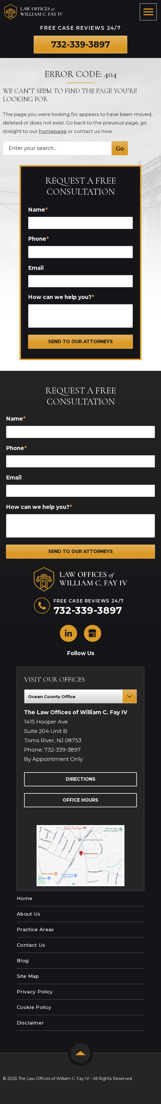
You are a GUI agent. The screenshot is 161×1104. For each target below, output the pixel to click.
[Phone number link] (80, 44)
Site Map (28, 976)
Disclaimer (30, 1023)
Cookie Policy (34, 1007)
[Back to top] (80, 1053)
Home (24, 898)
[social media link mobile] (68, 633)
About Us (29, 914)
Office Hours (80, 800)
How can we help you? (61, 297)
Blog (23, 960)
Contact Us (31, 945)
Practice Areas (35, 929)
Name (38, 209)
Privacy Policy (35, 992)
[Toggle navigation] (148, 11)
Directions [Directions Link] (81, 779)
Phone (38, 239)
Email (36, 268)
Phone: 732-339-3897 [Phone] (52, 749)
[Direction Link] (80, 827)
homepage (53, 131)
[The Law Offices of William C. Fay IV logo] (33, 12)
